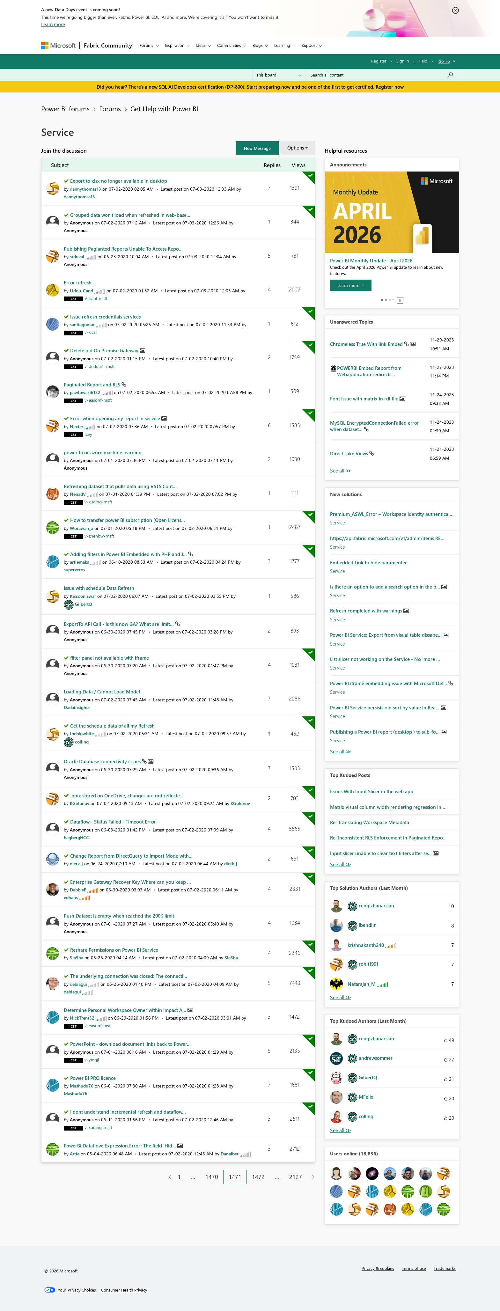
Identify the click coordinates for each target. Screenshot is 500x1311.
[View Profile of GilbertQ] (83, 604)
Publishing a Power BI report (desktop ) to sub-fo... (385, 732)
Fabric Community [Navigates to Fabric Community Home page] (108, 45)
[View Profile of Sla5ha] (76, 958)
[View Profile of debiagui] (78, 984)
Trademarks (445, 1268)
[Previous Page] (167, 1177)
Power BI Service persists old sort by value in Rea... (385, 707)
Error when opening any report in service (115, 418)
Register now (390, 87)
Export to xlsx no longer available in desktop (118, 181)
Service (337, 522)
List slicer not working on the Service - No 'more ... (385, 659)
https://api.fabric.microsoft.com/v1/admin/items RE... (387, 538)
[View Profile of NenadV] (78, 494)
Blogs (258, 45)
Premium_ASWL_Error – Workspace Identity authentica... (391, 514)
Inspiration (174, 45)
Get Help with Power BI (164, 108)
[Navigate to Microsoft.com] (58, 45)
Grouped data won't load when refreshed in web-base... (130, 215)
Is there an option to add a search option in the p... (385, 586)
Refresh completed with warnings (366, 610)
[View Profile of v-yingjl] (92, 1060)
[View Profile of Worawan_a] (81, 528)
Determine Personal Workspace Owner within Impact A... (126, 1010)
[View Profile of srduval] (77, 256)
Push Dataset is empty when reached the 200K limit (119, 915)
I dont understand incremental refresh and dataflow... (128, 1112)
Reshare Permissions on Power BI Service (114, 950)
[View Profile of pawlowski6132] (85, 392)
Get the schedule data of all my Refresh (112, 725)
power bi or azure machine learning (103, 452)
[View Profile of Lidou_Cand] (81, 291)
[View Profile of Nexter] (76, 426)
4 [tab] (393, 300)
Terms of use (414, 1268)
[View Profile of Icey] (88, 434)
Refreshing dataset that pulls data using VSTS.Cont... (120, 486)
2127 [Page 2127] (295, 1177)
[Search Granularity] (279, 75)
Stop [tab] (400, 300)
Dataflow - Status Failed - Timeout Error (113, 821)
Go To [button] (444, 61)
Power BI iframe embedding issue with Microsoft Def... (389, 683)
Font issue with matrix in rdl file (365, 398)
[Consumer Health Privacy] (124, 1290)
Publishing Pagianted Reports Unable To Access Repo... (123, 248)
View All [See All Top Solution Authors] (340, 997)
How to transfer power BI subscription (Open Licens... (127, 520)
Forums (146, 45)
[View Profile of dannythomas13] (85, 189)
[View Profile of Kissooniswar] (83, 596)
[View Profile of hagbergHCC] (76, 837)
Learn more (53, 24)
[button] (257, 148)
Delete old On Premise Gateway (105, 350)
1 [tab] (382, 300)
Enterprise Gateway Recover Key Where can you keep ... (130, 882)
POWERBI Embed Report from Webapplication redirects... (369, 371)
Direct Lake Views (349, 453)
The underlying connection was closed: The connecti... (128, 976)
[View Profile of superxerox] (74, 570)
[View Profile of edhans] (71, 897)
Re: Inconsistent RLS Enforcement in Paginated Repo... (388, 837)
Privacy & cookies (378, 1268)
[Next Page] (311, 1177)
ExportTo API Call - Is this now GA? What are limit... (119, 624)
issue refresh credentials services (105, 316)
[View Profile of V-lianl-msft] (96, 298)
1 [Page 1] (179, 1177)
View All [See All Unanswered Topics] (340, 470)
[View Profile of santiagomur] (82, 324)
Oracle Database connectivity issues (103, 761)
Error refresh (78, 282)
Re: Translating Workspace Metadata (369, 822)
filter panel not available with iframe (109, 658)
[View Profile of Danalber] (230, 1154)
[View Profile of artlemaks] (79, 562)
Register (378, 60)
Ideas (201, 45)
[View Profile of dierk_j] (76, 864)
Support (309, 45)
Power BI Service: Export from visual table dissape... (386, 635)
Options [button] (295, 147)
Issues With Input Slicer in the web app (371, 791)
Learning (282, 45)
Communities (229, 45)
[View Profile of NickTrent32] (82, 1018)
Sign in (402, 60)
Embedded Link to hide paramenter (368, 562)
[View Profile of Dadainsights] (77, 707)
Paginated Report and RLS (92, 384)
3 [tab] (389, 300)
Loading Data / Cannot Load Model (102, 691)
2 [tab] (386, 300)
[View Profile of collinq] (82, 742)
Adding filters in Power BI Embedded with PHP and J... (129, 554)
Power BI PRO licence (93, 1078)
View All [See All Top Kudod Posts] (340, 864)
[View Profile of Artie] (74, 1154)
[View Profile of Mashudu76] (81, 1086)
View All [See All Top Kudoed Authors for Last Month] (340, 1130)
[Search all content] (382, 75)
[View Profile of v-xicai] (91, 332)
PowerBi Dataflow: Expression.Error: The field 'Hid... (120, 1145)
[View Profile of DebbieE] (78, 890)
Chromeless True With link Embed (367, 344)
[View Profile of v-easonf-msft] (98, 400)
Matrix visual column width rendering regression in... (387, 807)
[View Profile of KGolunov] (79, 803)
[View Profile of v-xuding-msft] (98, 502)
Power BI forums (65, 108)
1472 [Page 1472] (258, 1177)
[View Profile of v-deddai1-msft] (100, 366)
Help (423, 60)
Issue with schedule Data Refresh (99, 588)
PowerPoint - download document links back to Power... (130, 1044)
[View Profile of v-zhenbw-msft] (99, 536)
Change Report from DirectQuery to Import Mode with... (131, 856)
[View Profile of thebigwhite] (82, 733)
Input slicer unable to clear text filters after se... (381, 853)
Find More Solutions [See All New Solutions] (340, 751)
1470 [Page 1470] (211, 1177)
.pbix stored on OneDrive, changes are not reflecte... (127, 795)
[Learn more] (350, 285)
